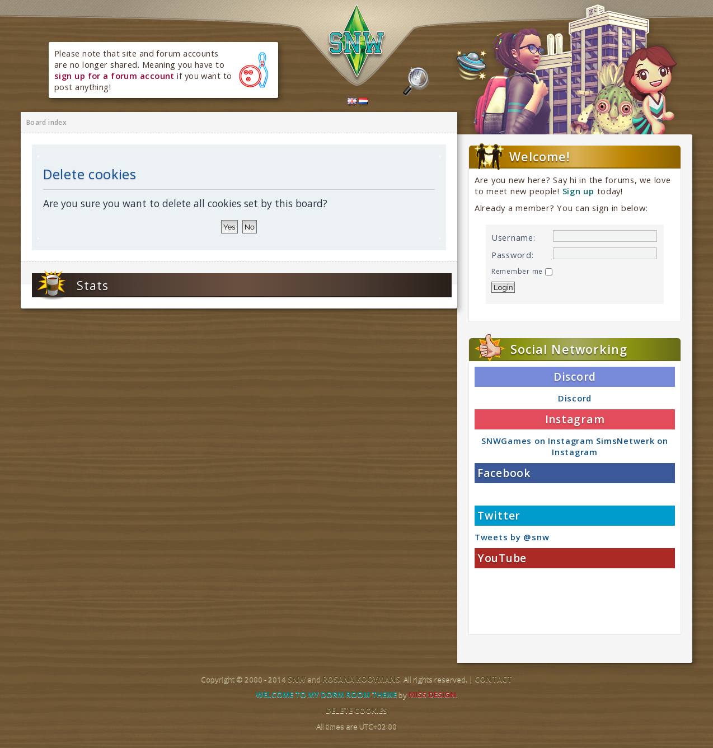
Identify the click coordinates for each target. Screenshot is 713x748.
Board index (46, 122)
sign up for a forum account (114, 75)
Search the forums (416, 81)
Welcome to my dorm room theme (326, 695)
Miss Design (432, 695)
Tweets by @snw (512, 537)
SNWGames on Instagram (537, 440)
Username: (513, 237)
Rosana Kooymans (361, 679)
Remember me (521, 271)
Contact (493, 679)
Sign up (578, 191)
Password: (512, 254)
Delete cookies (356, 710)
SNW (297, 679)
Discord (575, 398)
